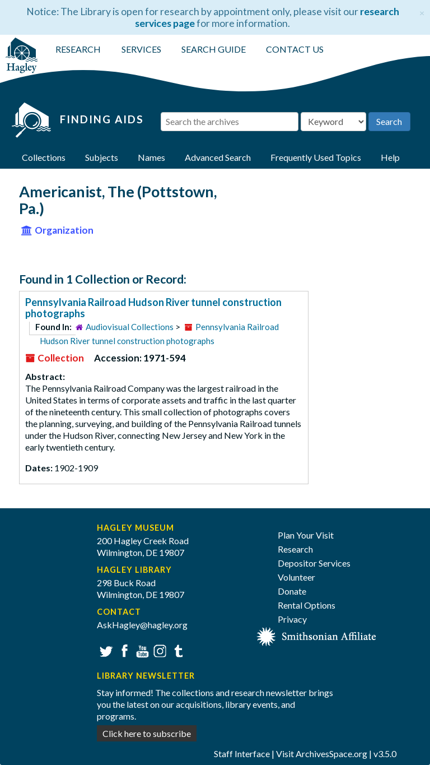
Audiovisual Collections (130, 327)
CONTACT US (295, 49)
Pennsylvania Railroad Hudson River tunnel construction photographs (153, 307)
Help (390, 157)
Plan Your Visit (306, 535)
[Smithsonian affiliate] (316, 635)
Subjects (101, 157)
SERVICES (141, 49)
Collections (44, 157)
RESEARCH (78, 49)
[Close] (421, 11)
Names (151, 157)
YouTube (141, 650)
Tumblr (177, 650)
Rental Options (306, 605)
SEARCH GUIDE (213, 49)
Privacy (292, 619)
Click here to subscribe (146, 733)
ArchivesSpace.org (331, 753)
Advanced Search (218, 157)
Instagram (159, 650)
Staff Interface (242, 753)
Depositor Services (314, 563)
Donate (292, 591)
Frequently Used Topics (315, 157)
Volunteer (296, 577)
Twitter (105, 650)
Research (295, 549)
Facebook (123, 650)
